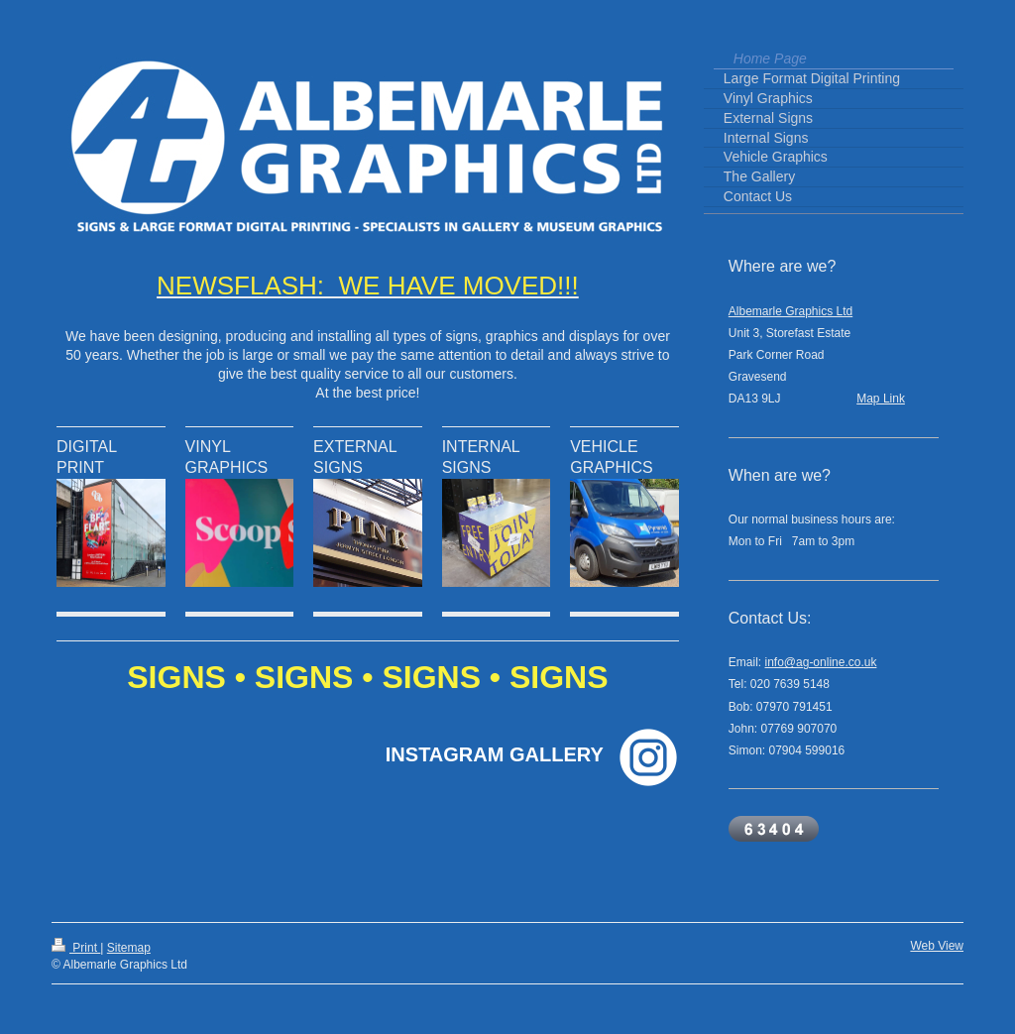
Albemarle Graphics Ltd (790, 311)
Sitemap (129, 948)
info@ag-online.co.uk (821, 662)
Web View (936, 946)
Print (76, 948)
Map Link (880, 398)
